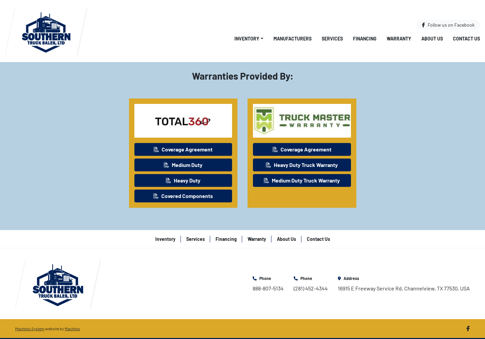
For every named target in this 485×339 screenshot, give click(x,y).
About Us (432, 38)
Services (332, 38)
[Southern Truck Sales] (58, 283)
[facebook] (448, 25)
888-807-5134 (268, 288)
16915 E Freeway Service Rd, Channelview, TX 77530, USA (404, 288)
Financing (365, 38)
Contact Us (466, 38)
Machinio (72, 328)
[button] (248, 38)
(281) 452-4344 (311, 288)
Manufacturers (292, 38)
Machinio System (29, 328)
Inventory (246, 38)
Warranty (399, 38)
